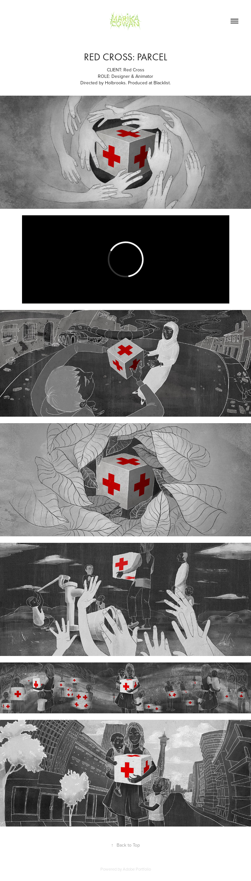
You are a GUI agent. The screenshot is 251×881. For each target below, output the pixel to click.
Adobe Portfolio (137, 869)
